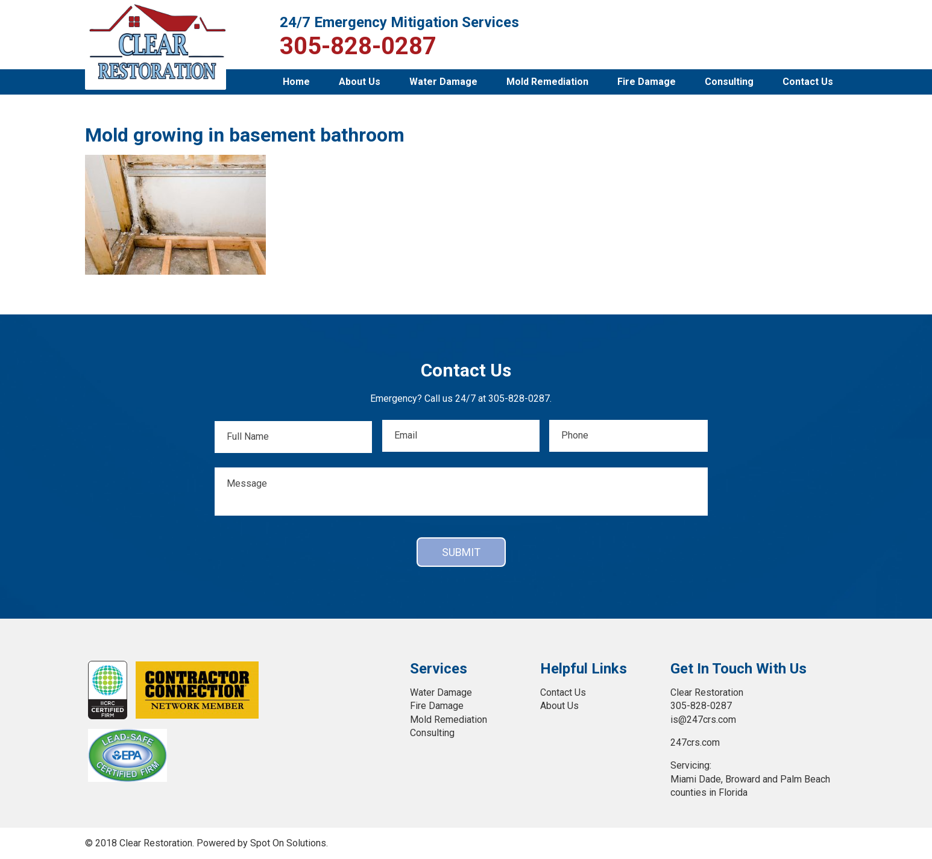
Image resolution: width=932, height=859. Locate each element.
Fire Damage (646, 81)
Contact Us (807, 81)
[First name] (293, 436)
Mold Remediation (547, 81)
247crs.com (695, 742)
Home (296, 81)
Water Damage (443, 81)
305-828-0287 (358, 46)
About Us (359, 81)
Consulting (729, 81)
